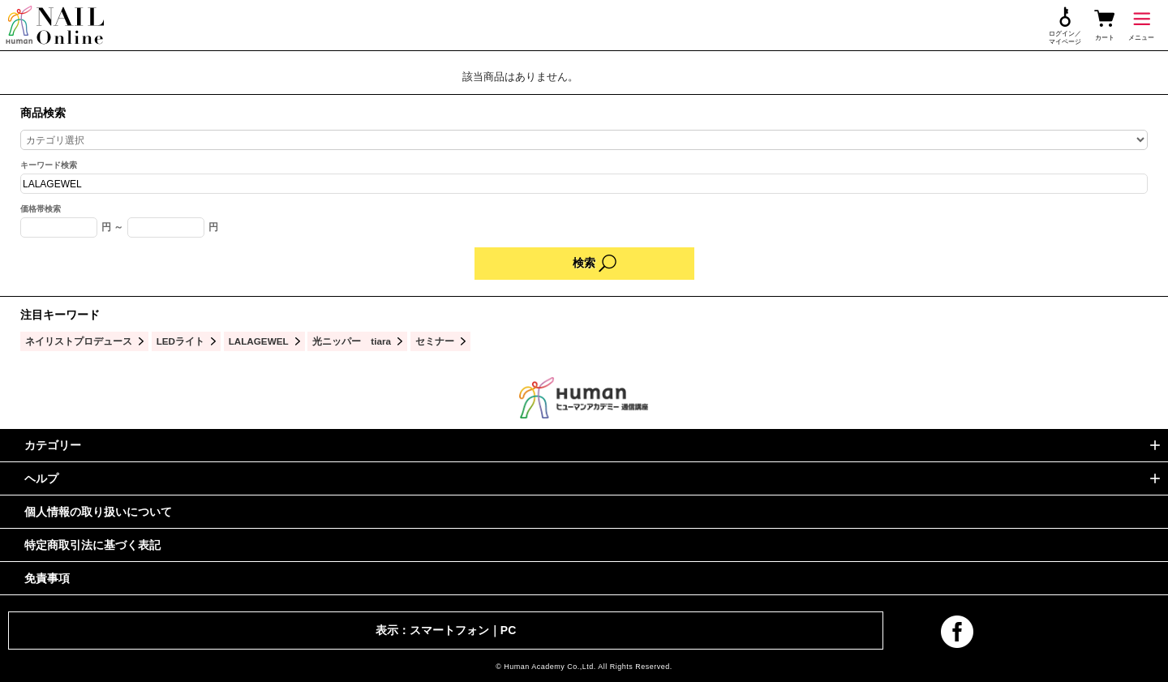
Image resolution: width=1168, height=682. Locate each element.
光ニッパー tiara (351, 341)
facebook (957, 632)
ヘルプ (41, 478)
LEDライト (180, 341)
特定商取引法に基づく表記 (92, 544)
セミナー (434, 341)
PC (508, 630)
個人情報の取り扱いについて (98, 511)
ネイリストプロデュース (78, 341)
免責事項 (47, 578)
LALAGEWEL (259, 341)
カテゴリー (52, 445)
